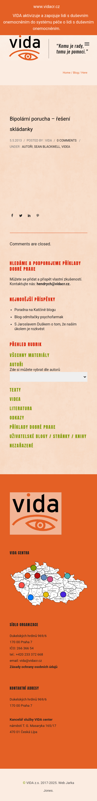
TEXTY (15, 390)
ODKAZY (17, 418)
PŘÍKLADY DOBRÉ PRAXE (33, 427)
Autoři (27, 147)
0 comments (67, 140)
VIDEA (15, 399)
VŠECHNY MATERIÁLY (30, 355)
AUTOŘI (17, 364)
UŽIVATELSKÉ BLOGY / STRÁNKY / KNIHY (48, 436)
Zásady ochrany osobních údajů (34, 667)
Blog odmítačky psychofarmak (38, 317)
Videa (66, 147)
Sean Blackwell (47, 147)
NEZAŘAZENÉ (22, 445)
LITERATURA (21, 408)
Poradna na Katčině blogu (35, 310)
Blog (76, 72)
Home (67, 72)
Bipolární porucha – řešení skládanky (40, 124)
